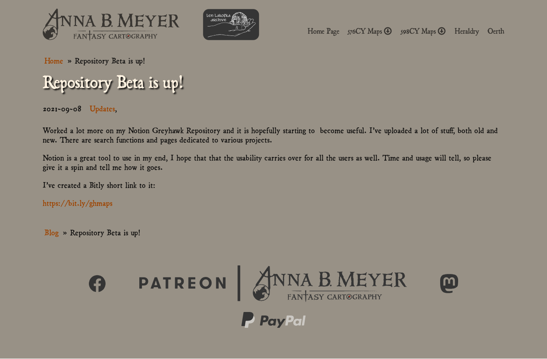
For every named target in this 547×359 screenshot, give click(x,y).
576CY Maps (370, 31)
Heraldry (467, 31)
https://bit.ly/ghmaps (77, 202)
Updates (102, 108)
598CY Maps (423, 31)
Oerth (496, 31)
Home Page (323, 31)
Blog (51, 232)
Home (53, 60)
